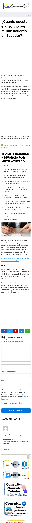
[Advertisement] (16, 56)
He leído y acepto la (12, 404)
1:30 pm (27, 435)
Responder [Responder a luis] (6, 449)
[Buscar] (29, 456)
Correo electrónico (8, 371)
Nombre (4, 363)
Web (2, 380)
